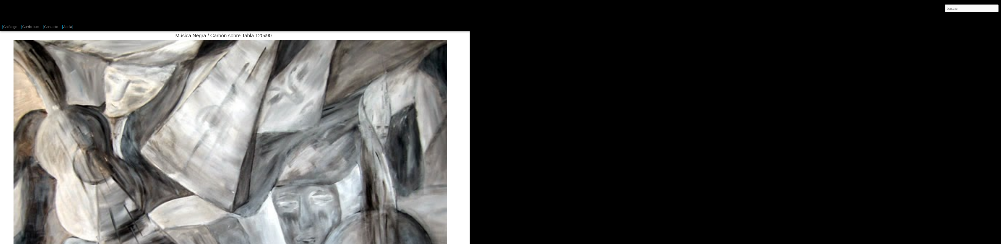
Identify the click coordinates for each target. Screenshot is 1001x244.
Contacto (51, 27)
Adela (67, 27)
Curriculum (30, 27)
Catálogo (10, 27)
